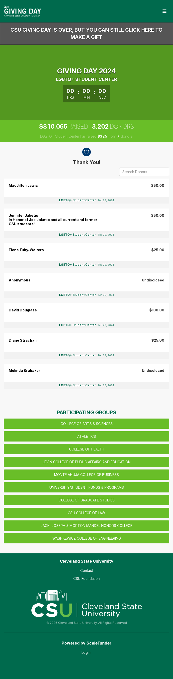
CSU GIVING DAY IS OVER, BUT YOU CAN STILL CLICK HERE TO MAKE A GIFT (86, 33)
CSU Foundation (86, 578)
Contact (86, 570)
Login (86, 652)
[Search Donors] (144, 172)
